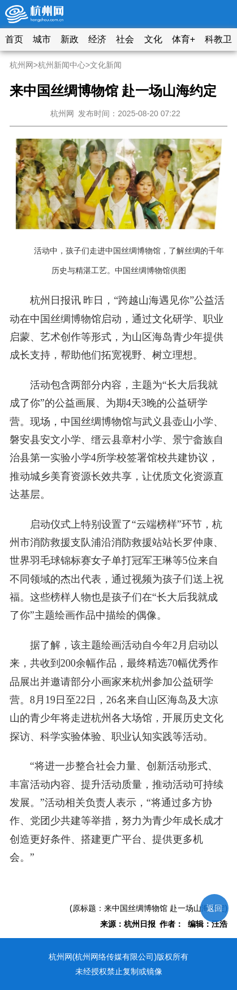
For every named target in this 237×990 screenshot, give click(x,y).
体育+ (183, 39)
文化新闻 (106, 64)
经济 (97, 39)
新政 (70, 39)
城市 (42, 39)
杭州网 (21, 64)
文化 (153, 39)
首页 (14, 39)
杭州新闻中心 (61, 64)
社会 (125, 39)
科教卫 (218, 39)
